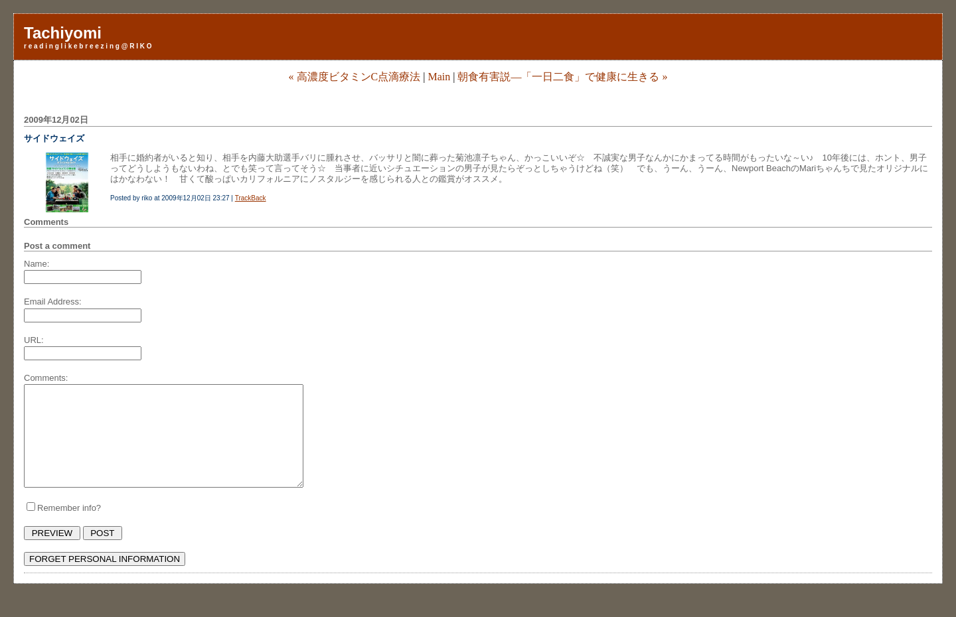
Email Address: (53, 302)
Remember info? (69, 528)
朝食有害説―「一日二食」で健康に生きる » (562, 76)
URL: (34, 340)
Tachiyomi (63, 33)
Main (439, 76)
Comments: (46, 378)
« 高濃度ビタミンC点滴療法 (355, 76)
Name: (36, 264)
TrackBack (250, 198)
